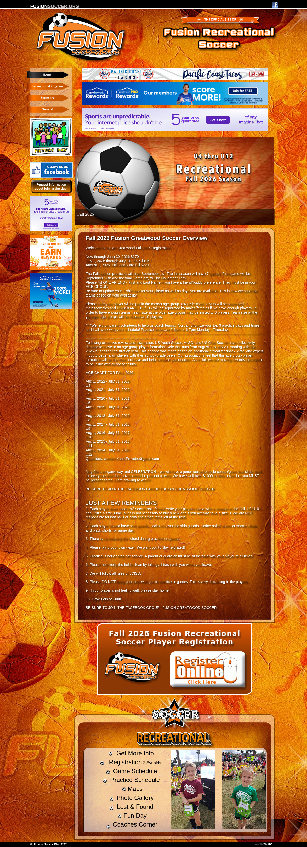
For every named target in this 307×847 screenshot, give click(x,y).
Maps (135, 788)
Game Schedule (135, 771)
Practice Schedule (135, 779)
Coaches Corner (135, 824)
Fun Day (135, 815)
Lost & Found (135, 806)
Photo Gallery (135, 797)
